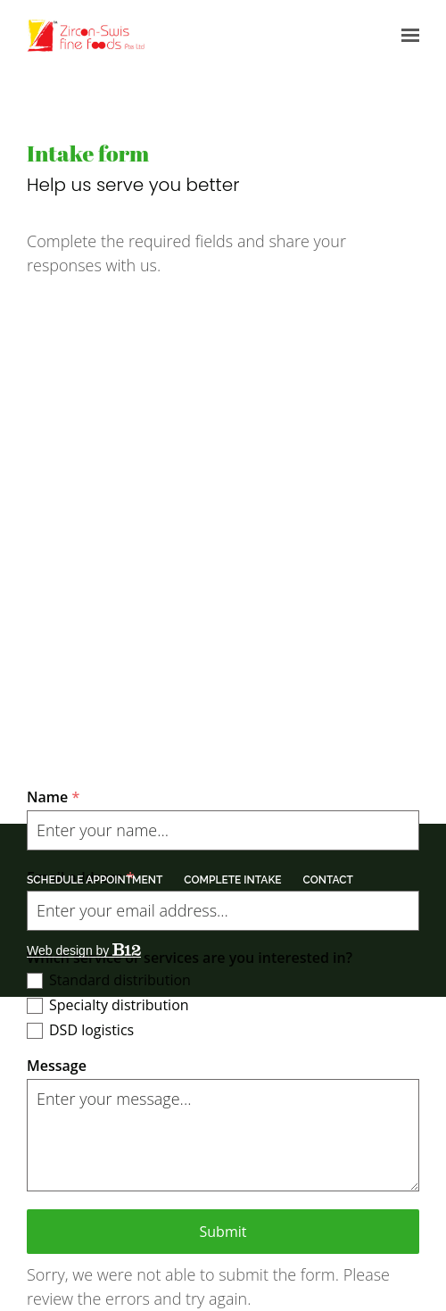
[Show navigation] (405, 35)
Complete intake (232, 880)
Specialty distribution (119, 1005)
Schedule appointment (94, 880)
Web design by (84, 950)
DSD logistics (91, 1030)
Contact (328, 880)
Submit (223, 1231)
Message (57, 1066)
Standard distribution (120, 980)
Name (53, 797)
